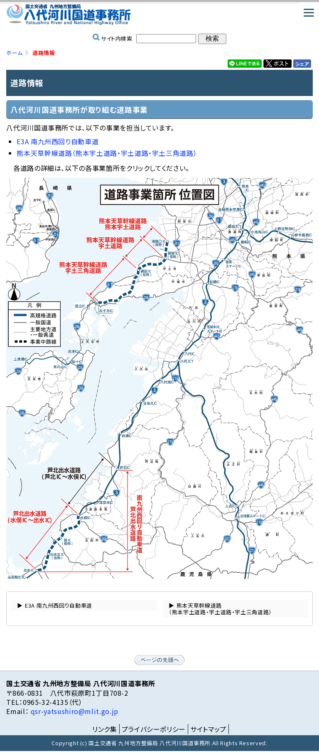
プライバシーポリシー (154, 729)
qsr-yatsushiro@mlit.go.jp (73, 711)
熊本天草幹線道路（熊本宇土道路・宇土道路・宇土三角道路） (107, 153)
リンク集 (104, 729)
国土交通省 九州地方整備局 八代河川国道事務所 (159, 14)
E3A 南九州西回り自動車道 (57, 141)
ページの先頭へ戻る (159, 660)
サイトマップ (208, 729)
